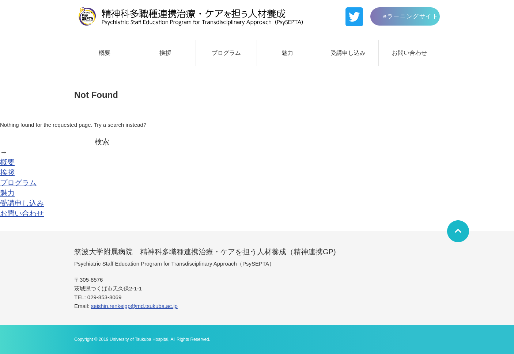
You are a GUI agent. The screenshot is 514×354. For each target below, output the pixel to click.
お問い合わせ (409, 53)
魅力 (287, 53)
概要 (104, 53)
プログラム (226, 53)
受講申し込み (348, 53)
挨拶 (165, 53)
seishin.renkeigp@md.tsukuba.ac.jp (134, 306)
